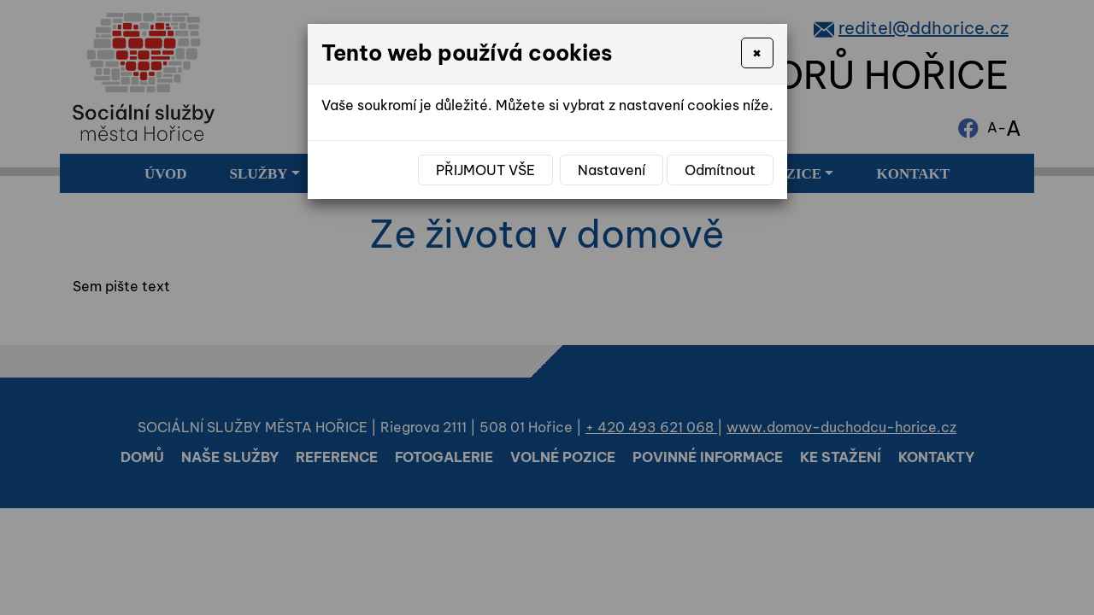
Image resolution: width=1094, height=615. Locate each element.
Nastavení (611, 170)
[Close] (757, 53)
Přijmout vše (485, 170)
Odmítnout (720, 170)
